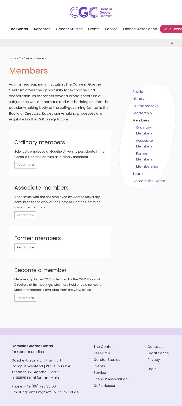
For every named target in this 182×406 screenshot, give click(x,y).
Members (141, 120)
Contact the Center (150, 180)
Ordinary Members (144, 130)
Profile (138, 91)
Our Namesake (146, 106)
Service (111, 29)
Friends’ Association (140, 29)
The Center (19, 29)
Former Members (144, 156)
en (171, 43)
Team (138, 173)
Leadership (142, 113)
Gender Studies (69, 29)
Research (42, 29)
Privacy (153, 359)
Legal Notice (158, 353)
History (138, 98)
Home (12, 58)
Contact (154, 346)
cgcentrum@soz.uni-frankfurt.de (50, 392)
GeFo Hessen (105, 385)
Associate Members (144, 143)
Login (152, 368)
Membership (147, 166)
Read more (25, 165)
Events (94, 29)
